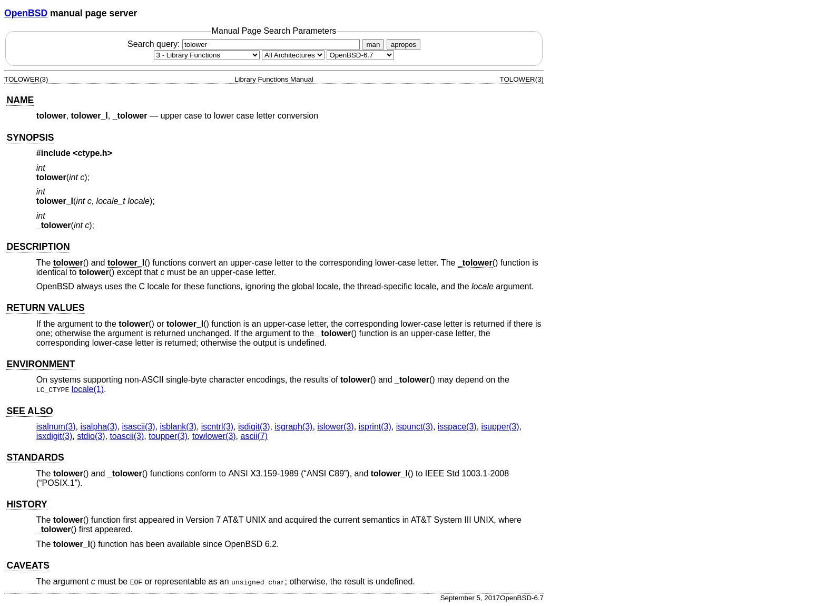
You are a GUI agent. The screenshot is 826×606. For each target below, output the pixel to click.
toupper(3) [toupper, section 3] (168, 436)
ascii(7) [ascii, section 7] (254, 436)
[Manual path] (360, 55)
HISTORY (26, 504)
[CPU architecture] (293, 55)
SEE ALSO (29, 411)
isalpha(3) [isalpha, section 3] (98, 426)
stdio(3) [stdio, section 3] (91, 436)
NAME (20, 100)
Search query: (244, 44)
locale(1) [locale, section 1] (88, 389)
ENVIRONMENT (40, 364)
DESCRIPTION (38, 246)
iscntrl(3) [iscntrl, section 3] (217, 426)
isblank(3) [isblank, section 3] (178, 426)
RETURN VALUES (45, 307)
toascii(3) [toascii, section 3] (127, 436)
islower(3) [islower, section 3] (335, 426)
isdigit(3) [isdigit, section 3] (254, 426)
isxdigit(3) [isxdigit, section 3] (54, 436)
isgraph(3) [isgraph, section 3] (293, 426)
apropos (403, 44)
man (373, 44)
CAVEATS (27, 565)
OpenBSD (25, 13)
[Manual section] (207, 55)
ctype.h (92, 153)
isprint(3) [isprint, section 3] (375, 426)
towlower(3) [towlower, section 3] (214, 436)
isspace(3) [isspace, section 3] (457, 426)
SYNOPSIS (30, 137)
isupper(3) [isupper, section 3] (500, 426)
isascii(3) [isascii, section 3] (138, 426)
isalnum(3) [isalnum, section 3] (56, 426)
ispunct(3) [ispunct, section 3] (414, 426)
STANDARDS (35, 457)
